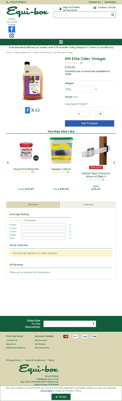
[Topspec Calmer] (61, 150)
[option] (26, 163)
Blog (51, 360)
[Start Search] (113, 15)
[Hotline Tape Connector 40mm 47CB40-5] (96, 150)
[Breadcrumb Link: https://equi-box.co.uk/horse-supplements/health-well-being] (42, 52)
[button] (74, 62)
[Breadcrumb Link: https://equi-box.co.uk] (8, 52)
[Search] (82, 15)
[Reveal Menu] (61, 42)
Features (88, 204)
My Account (41, 340)
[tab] (33, 205)
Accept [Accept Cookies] (61, 396)
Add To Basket (89, 123)
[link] (11, 29)
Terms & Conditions (35, 360)
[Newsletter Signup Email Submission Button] (93, 324)
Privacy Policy (13, 360)
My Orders (40, 344)
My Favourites (42, 347)
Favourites (110, 2)
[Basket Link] (101, 7)
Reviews (33, 204)
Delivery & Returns (15, 347)
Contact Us (95, 2)
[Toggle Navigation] (61, 42)
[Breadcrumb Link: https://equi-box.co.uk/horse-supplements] (22, 52)
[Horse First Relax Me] (26, 150)
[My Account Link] (70, 8)
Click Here (46, 390)
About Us (11, 344)
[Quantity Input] (90, 114)
